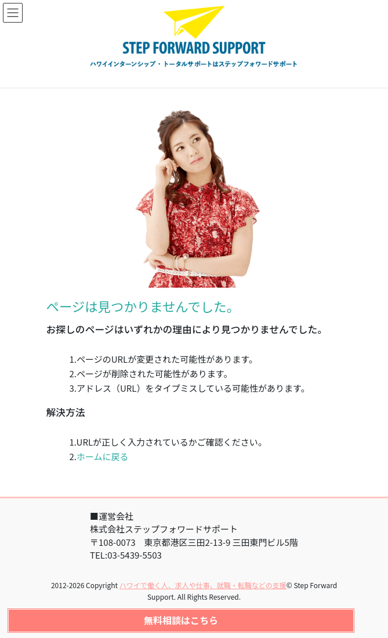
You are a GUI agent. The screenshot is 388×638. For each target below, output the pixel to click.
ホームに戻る (103, 456)
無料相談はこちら (181, 620)
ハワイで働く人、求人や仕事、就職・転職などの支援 (203, 585)
